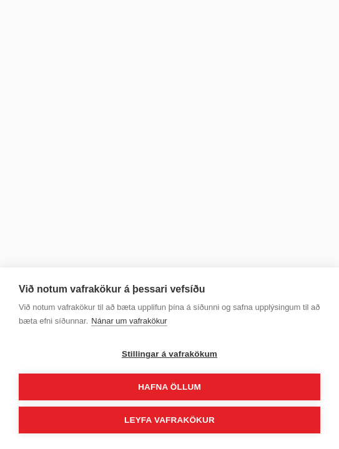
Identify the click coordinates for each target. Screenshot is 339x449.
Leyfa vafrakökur (169, 420)
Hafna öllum (169, 387)
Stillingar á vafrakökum (169, 354)
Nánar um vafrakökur (129, 321)
